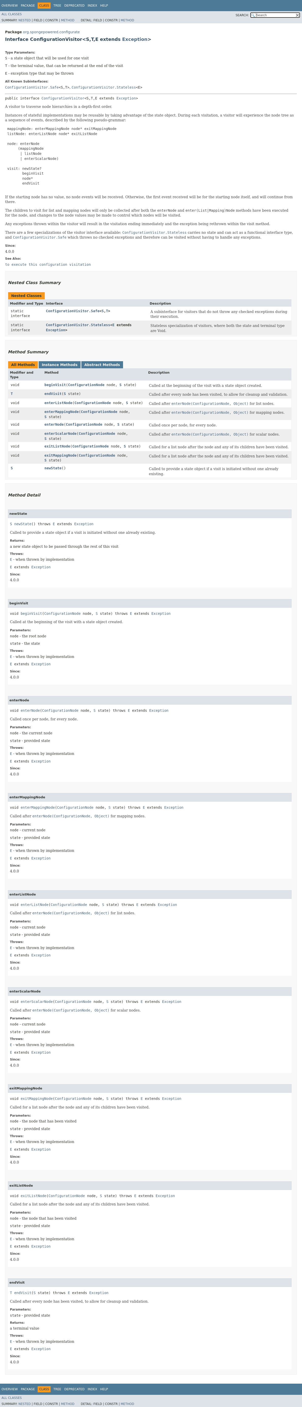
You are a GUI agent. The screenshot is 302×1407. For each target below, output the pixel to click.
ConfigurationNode (86, 385)
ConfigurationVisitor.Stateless (104, 87)
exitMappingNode (60, 455)
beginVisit (55, 385)
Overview (10, 5)
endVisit (53, 394)
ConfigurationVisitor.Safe (32, 87)
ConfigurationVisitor (62, 98)
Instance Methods (59, 365)
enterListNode (58, 403)
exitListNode (57, 446)
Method (67, 20)
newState (53, 468)
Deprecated (74, 5)
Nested (24, 20)
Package (28, 5)
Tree (57, 5)
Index (92, 5)
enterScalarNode (60, 434)
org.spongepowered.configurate (51, 32)
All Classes (12, 14)
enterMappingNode (61, 412)
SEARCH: (242, 15)
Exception (135, 39)
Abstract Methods (102, 365)
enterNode (54, 424)
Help (104, 5)
